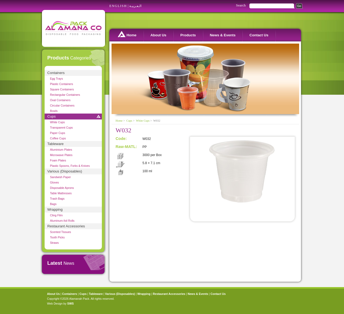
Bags (53, 204)
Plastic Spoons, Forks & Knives (70, 165)
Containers (55, 73)
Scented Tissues (60, 232)
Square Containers (62, 89)
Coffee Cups (58, 138)
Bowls (54, 110)
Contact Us (258, 35)
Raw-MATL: (126, 146)
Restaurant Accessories (66, 226)
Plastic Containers (61, 84)
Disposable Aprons (62, 187)
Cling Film (56, 215)
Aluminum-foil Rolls (62, 220)
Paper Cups (57, 133)
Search (241, 5)
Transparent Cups (61, 127)
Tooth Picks (57, 237)
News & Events (223, 35)
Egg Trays (56, 78)
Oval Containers (60, 100)
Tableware (55, 144)
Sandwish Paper (60, 177)
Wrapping (55, 209)
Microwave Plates (61, 155)
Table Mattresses (61, 193)
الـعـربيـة (135, 6)
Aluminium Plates (61, 149)
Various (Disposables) (64, 171)
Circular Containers (62, 105)
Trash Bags (57, 198)
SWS (70, 303)
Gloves (54, 182)
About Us (158, 35)
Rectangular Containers (65, 94)
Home (127, 34)
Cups (51, 116)
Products (188, 35)
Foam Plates (58, 160)
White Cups (57, 122)
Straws (54, 242)
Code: (121, 138)
